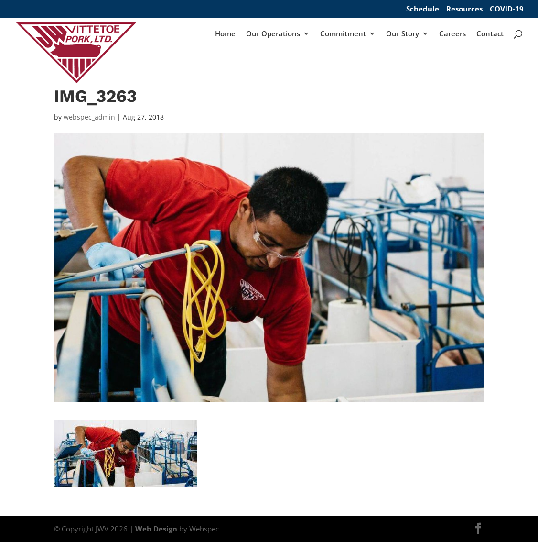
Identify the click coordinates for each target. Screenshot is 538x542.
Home (225, 34)
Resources (464, 9)
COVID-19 (507, 9)
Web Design (156, 528)
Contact (490, 34)
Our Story (402, 34)
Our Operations (273, 34)
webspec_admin (89, 117)
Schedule (422, 9)
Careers (452, 34)
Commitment (343, 34)
